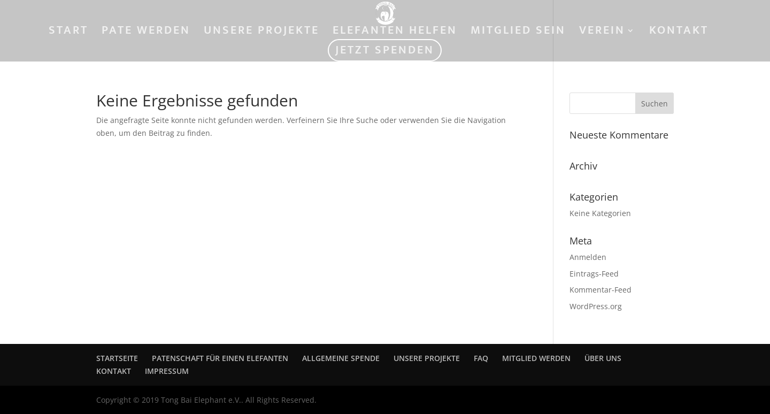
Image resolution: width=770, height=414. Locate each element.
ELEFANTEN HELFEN (395, 33)
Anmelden (587, 257)
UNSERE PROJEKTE (261, 33)
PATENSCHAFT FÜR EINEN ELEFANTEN (220, 358)
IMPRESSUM (167, 371)
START (68, 33)
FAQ (481, 358)
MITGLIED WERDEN (536, 358)
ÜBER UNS (602, 358)
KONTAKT (679, 33)
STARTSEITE (117, 358)
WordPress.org (595, 306)
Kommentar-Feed (600, 290)
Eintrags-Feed (594, 274)
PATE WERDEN (146, 33)
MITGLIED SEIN (518, 33)
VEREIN (602, 33)
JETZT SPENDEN (384, 53)
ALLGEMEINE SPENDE (341, 358)
